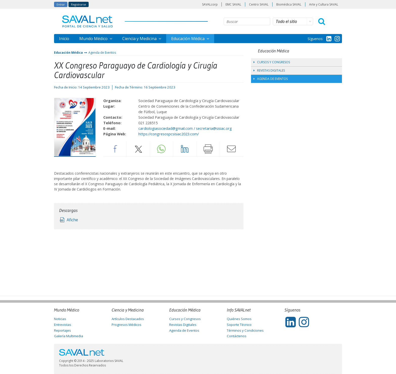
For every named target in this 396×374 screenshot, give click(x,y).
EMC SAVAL (233, 4)
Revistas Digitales (269, 70)
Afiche (72, 220)
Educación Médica (188, 38)
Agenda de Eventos (102, 52)
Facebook (115, 149)
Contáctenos (236, 336)
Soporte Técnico (239, 324)
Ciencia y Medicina (140, 38)
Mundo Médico (94, 38)
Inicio (64, 38)
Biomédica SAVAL (288, 4)
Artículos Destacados (128, 319)
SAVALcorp (210, 4)
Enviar (231, 149)
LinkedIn (185, 149)
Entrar (61, 4)
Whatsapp (161, 149)
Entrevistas (62, 324)
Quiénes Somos (239, 319)
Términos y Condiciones (245, 330)
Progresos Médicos (126, 324)
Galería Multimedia (68, 336)
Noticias (60, 319)
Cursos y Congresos (272, 62)
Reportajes (62, 330)
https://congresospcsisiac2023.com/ (168, 133)
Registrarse (78, 4)
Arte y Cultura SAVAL (323, 4)
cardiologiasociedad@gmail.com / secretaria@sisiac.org (185, 128)
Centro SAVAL (258, 4)
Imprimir (208, 149)
